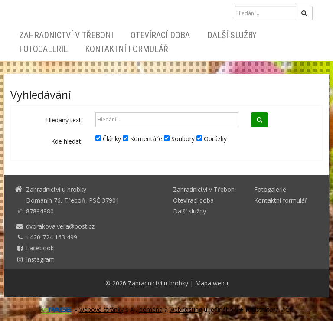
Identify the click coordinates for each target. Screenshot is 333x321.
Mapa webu (211, 283)
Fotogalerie (43, 49)
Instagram (40, 259)
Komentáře (142, 138)
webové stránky (101, 309)
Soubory (179, 138)
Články (108, 138)
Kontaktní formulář (126, 49)
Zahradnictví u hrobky (158, 283)
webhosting (186, 309)
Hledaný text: (64, 120)
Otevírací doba (160, 35)
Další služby (232, 35)
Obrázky (211, 138)
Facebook (40, 248)
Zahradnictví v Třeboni (66, 35)
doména (151, 309)
